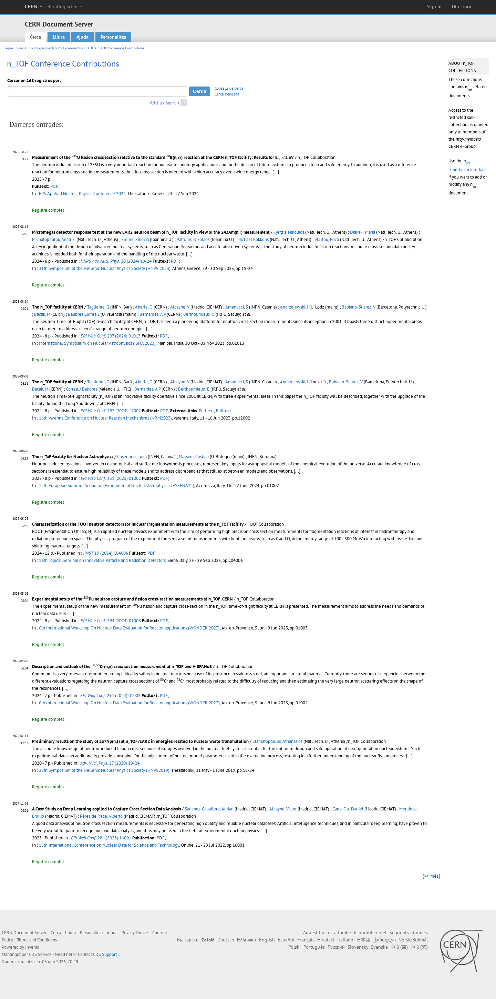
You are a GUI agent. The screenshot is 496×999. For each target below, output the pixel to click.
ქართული (384, 940)
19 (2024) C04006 (105, 553)
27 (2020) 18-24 (110, 763)
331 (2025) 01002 (111, 478)
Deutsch (225, 940)
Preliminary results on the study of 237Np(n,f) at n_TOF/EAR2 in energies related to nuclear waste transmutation (140, 741)
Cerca (35, 37)
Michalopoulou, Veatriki (53, 239)
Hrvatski (325, 940)
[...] (275, 172)
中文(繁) (419, 947)
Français (305, 940)
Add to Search (164, 103)
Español (286, 940)
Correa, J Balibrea (81, 389)
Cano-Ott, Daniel (347, 809)
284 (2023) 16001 (101, 838)
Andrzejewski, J (294, 307)
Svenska (379, 947)
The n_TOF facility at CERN (57, 307)
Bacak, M (42, 314)
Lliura (59, 37)
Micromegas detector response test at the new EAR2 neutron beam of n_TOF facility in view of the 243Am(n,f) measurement (151, 232)
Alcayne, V (179, 307)
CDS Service (40, 954)
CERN (53, 6)
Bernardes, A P (153, 314)
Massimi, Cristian (194, 457)
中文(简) (399, 947)
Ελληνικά (246, 940)
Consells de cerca (229, 88)
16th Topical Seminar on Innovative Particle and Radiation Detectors (102, 560)
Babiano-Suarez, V (358, 307)
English (267, 940)
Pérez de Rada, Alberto (101, 816)
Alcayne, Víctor (283, 809)
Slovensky (358, 947)
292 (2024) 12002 (111, 411)
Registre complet (48, 210)
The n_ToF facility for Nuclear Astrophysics (72, 457)
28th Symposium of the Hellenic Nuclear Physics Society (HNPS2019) (104, 770)
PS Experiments (69, 48)
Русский (336, 947)
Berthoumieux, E (199, 314)
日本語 (363, 940)
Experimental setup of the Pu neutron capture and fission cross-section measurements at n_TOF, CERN (132, 599)
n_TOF (89, 48)
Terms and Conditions (37, 940)
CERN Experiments (41, 48)
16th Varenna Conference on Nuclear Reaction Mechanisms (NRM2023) (105, 418)
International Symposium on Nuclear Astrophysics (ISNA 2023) (97, 343)
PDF (54, 186)
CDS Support (105, 954)
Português (314, 947)
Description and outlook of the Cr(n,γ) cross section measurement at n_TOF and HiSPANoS (122, 666)
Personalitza (113, 37)
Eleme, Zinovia (135, 239)
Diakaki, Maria (362, 232)
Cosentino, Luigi (132, 457)
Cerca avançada (227, 94)
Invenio (32, 947)
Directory (461, 6)
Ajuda (82, 37)
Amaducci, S (236, 307)
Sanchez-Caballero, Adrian (209, 809)
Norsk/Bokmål (413, 940)
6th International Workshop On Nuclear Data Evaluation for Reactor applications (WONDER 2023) (129, 628)
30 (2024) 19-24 (116, 261)
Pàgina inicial (13, 48)
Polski (294, 947)
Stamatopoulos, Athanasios (277, 741)
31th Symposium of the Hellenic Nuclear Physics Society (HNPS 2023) (104, 268)
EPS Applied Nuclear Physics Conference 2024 (82, 193)
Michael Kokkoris (253, 239)
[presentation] (74, 156)
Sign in (434, 6)
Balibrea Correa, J (84, 314)
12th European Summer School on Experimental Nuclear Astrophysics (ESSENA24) (116, 485)
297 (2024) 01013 (111, 336)
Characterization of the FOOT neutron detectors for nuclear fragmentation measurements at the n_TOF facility (138, 524)
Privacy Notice (135, 933)
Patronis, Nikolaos (193, 239)
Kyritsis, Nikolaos (288, 232)
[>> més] (431, 876)
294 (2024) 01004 (110, 695)
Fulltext (206, 411)
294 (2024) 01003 (111, 621)
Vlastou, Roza (326, 239)
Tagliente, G (98, 307)
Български (188, 940)
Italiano (345, 940)
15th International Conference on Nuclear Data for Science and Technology (109, 845)
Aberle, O (144, 307)
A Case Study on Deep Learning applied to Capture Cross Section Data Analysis (106, 809)
